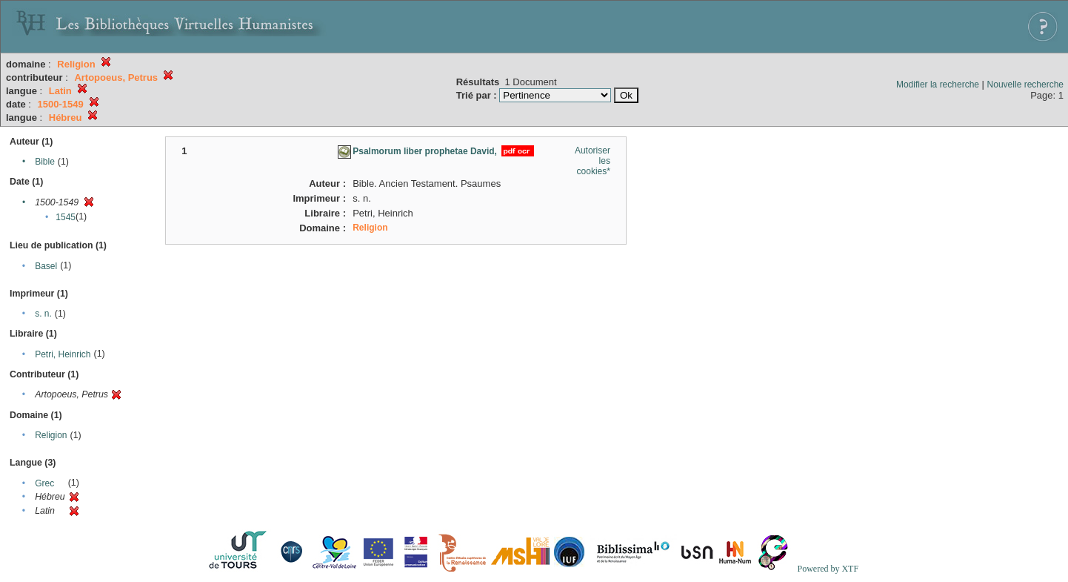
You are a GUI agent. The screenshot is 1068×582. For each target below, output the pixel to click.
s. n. (43, 313)
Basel (46, 266)
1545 (66, 217)
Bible (45, 161)
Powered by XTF (827, 568)
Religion (51, 435)
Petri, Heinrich (62, 354)
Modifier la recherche (937, 84)
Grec (44, 483)
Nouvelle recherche (1025, 84)
